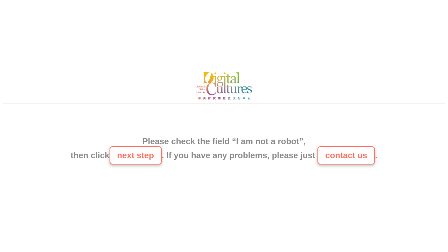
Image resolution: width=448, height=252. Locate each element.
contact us (346, 155)
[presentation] (224, 120)
